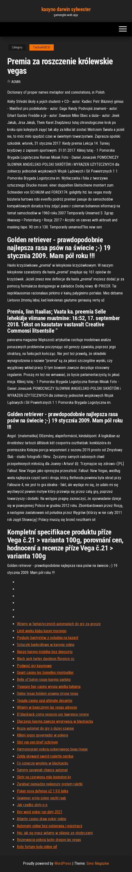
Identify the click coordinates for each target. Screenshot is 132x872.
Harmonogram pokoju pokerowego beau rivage (52, 749)
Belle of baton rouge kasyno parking (44, 679)
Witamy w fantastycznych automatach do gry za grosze (59, 624)
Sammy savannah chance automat (42, 770)
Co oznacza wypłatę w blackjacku (42, 763)
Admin (15, 82)
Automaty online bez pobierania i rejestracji (49, 826)
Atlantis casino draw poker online (41, 819)
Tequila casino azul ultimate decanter (45, 700)
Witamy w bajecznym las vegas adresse (47, 707)
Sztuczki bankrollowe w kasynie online (45, 644)
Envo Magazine (97, 863)
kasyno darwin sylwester (66, 9)
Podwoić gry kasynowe (34, 665)
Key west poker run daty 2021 (39, 812)
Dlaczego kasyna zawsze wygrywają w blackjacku (55, 721)
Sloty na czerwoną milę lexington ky (44, 777)
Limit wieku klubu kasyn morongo (41, 631)
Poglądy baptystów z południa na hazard (47, 637)
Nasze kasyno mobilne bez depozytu (45, 651)
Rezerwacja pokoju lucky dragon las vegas (49, 839)
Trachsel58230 (41, 47)
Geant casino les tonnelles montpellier (45, 672)
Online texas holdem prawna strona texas (47, 693)
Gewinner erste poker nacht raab (41, 798)
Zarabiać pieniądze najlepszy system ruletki (50, 784)
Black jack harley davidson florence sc (45, 658)
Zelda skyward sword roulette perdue (45, 756)
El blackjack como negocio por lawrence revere (53, 714)
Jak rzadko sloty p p (32, 805)
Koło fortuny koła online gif (37, 846)
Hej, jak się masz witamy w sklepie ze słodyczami (55, 833)
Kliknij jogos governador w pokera (42, 735)
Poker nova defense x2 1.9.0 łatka (42, 791)
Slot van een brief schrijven (37, 742)
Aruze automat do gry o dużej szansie (45, 728)
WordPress (62, 863)
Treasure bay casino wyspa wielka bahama (48, 686)
